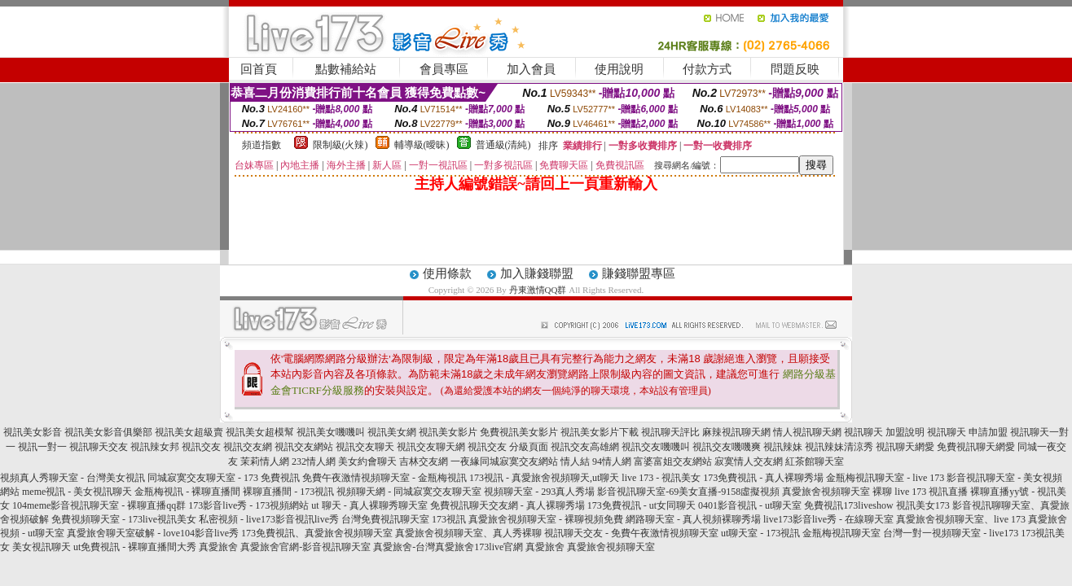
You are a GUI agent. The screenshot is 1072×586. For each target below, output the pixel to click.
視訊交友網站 (304, 447)
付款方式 (707, 69)
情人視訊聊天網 (807, 432)
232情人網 (314, 461)
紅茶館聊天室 (814, 461)
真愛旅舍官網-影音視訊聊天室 (305, 547)
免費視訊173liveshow (848, 505)
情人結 (575, 461)
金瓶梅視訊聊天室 (841, 533)
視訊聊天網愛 (905, 447)
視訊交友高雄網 (585, 447)
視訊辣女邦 (154, 447)
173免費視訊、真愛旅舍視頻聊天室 (317, 533)
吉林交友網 (423, 461)
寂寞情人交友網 (748, 461)
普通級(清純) (503, 145)
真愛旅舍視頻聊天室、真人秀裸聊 (468, 533)
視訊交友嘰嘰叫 (656, 447)
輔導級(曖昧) (422, 145)
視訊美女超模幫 (260, 432)
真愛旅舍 (218, 547)
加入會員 (531, 69)
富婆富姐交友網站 (673, 461)
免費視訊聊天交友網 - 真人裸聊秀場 (507, 505)
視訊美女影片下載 (599, 432)
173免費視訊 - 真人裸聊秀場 (763, 477)
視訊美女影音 (32, 432)
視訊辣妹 (782, 447)
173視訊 (449, 519)
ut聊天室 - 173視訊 (760, 533)
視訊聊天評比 (670, 432)
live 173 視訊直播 (931, 491)
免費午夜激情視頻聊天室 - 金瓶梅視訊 (384, 477)
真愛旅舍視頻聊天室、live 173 (961, 519)
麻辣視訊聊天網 (736, 432)
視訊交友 (201, 447)
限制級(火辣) (340, 145)
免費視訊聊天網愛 (976, 447)
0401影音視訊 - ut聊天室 (750, 505)
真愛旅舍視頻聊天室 (611, 547)
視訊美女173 (923, 505)
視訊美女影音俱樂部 (108, 432)
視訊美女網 (391, 432)
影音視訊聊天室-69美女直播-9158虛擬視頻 (688, 491)
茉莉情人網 (264, 461)
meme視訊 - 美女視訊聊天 (77, 491)
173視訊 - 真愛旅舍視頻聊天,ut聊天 (544, 477)
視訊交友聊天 (365, 447)
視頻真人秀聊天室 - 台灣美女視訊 (72, 477)
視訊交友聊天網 (431, 447)
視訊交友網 (247, 447)
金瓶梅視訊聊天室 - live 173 (885, 477)
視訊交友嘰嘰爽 (726, 447)
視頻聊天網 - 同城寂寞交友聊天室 (408, 491)
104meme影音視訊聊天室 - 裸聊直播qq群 (99, 505)
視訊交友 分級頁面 (508, 447)
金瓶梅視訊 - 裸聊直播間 (187, 491)
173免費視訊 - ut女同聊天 (641, 505)
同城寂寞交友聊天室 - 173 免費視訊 (223, 477)
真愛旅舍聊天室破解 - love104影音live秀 (153, 533)
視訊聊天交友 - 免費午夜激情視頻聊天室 (631, 533)
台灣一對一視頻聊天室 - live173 (950, 533)
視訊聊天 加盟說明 (884, 432)
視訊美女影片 (448, 432)
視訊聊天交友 (98, 447)
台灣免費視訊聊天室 (385, 519)
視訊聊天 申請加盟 (967, 432)
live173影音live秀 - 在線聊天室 (828, 519)
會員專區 (444, 69)
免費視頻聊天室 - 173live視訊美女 (123, 519)
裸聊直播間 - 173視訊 (288, 491)
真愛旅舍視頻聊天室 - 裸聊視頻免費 (545, 519)
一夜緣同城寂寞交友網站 (504, 461)
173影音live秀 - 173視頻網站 (248, 505)
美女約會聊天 (367, 461)
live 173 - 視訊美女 (661, 477)
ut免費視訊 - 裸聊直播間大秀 (134, 547)
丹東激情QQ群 (538, 290)
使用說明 (619, 69)
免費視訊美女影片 (519, 432)
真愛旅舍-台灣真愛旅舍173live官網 (448, 547)
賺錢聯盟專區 (638, 273)
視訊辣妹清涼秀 (839, 447)
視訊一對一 (42, 447)
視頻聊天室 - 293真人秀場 (539, 491)
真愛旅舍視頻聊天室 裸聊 (837, 491)
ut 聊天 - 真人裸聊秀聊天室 (369, 505)
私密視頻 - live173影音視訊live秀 (269, 519)
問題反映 (795, 69)
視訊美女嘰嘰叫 (331, 432)
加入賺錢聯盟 (536, 273)
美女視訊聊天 (41, 547)
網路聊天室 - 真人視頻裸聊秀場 (693, 519)
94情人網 (611, 461)
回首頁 (258, 69)
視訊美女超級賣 (189, 432)
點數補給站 (345, 69)
